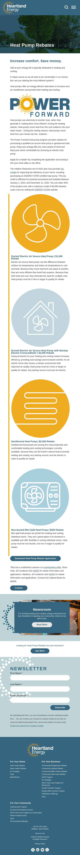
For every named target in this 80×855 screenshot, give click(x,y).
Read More (42, 624)
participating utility (52, 567)
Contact (19, 588)
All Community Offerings (19, 821)
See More (40, 651)
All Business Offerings (50, 794)
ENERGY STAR (42, 190)
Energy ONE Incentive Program (53, 791)
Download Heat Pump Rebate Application (35, 558)
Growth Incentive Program (51, 788)
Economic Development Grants (21, 810)
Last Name (16, 684)
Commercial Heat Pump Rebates (54, 774)
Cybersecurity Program (18, 807)
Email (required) (19, 695)
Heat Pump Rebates (17, 765)
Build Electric (15, 777)
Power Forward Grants (18, 815)
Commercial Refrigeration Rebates (54, 765)
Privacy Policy (40, 844)
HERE (36, 571)
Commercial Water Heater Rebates (54, 771)
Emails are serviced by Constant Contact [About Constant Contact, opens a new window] (27, 726)
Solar (12, 774)
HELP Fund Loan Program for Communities (26, 813)
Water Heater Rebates (18, 768)
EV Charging (14, 771)
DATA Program (47, 777)
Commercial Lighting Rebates (52, 768)
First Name (16, 673)
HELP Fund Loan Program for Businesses (52, 784)
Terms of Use (40, 833)
